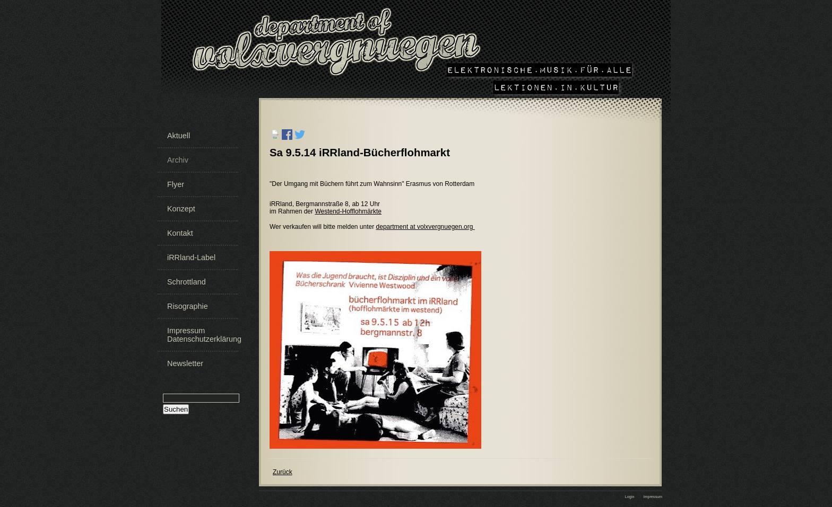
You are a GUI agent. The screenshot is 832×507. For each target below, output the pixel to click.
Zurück (282, 472)
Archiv (177, 160)
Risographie (187, 306)
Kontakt (180, 233)
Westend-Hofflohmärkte (348, 211)
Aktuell (178, 135)
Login (630, 496)
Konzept (181, 208)
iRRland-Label (191, 257)
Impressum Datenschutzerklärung (201, 334)
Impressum (652, 496)
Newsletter (185, 363)
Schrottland (186, 282)
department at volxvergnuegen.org (425, 226)
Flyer (175, 184)
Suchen (176, 409)
